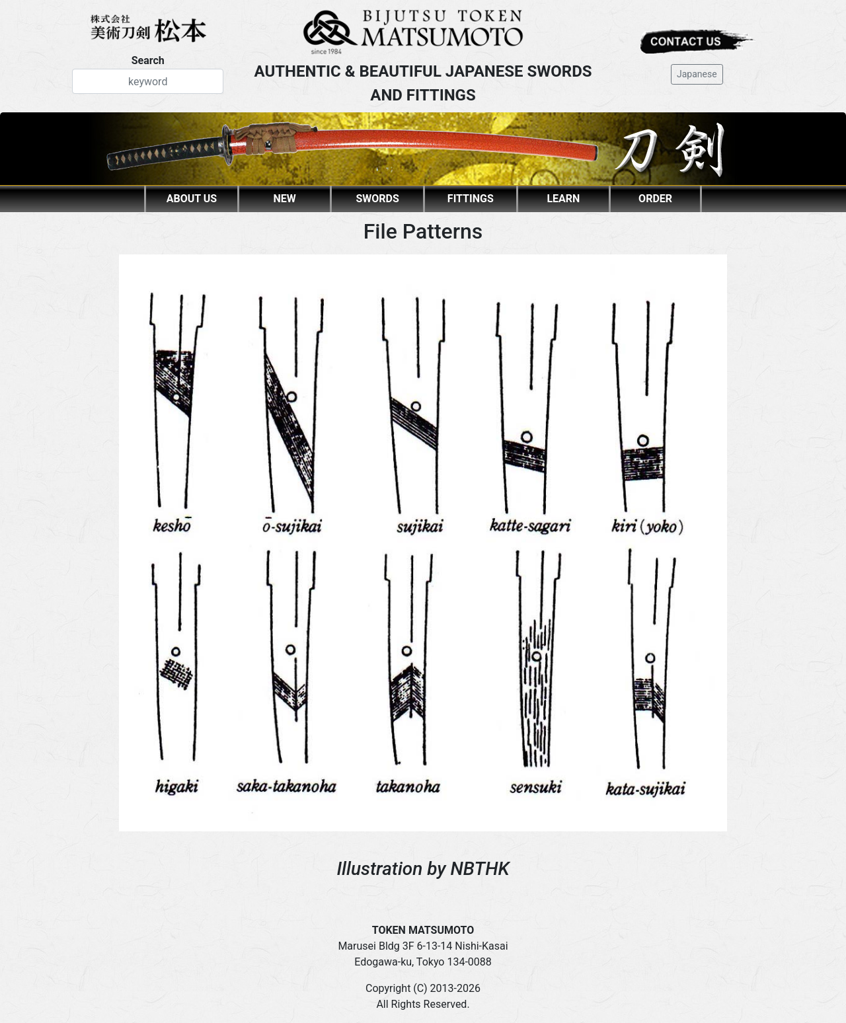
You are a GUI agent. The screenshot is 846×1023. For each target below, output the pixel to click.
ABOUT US (192, 198)
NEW (284, 198)
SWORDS (377, 198)
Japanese (697, 74)
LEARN (563, 198)
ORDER (655, 198)
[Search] (147, 81)
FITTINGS (470, 198)
